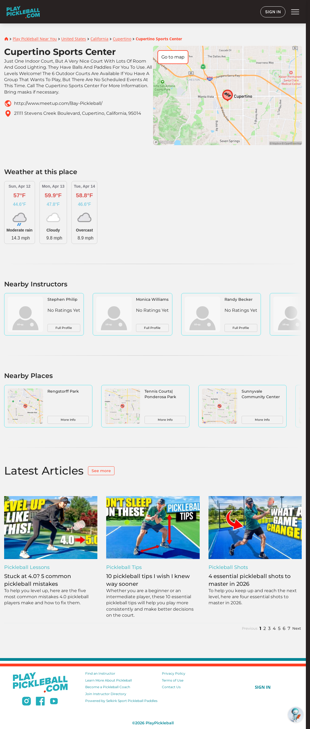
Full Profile (63, 328)
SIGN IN (273, 11)
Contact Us (171, 687)
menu (295, 11)
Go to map (173, 57)
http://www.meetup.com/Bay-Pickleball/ (58, 103)
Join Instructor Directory (105, 694)
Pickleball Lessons (27, 567)
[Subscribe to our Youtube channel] (54, 702)
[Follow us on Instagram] (26, 702)
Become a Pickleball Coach (107, 687)
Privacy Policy (173, 673)
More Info (68, 420)
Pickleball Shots (228, 567)
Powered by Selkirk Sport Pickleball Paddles (121, 701)
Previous (249, 628)
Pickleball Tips (124, 567)
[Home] (23, 11)
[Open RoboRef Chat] (295, 714)
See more (101, 470)
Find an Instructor (100, 673)
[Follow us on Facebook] (40, 702)
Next (296, 628)
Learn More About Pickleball (108, 680)
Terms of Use (172, 680)
